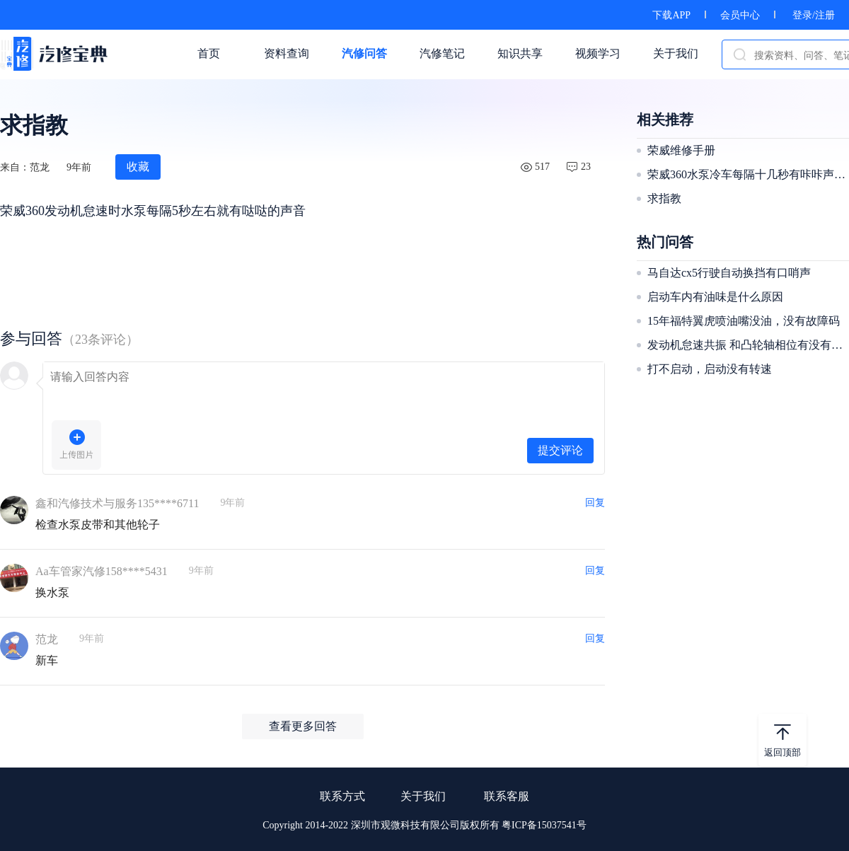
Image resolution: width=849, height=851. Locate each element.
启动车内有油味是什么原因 (715, 297)
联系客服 (506, 796)
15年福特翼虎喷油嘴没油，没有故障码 (743, 321)
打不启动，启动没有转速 (709, 369)
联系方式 (342, 796)
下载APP (671, 15)
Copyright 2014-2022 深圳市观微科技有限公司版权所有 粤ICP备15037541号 (424, 825)
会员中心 (740, 15)
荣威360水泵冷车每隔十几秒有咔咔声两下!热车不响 (746, 174)
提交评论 (560, 450)
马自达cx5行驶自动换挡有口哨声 (729, 273)
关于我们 (423, 796)
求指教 (664, 198)
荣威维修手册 (681, 150)
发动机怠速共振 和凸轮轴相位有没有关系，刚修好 (746, 345)
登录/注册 (813, 15)
